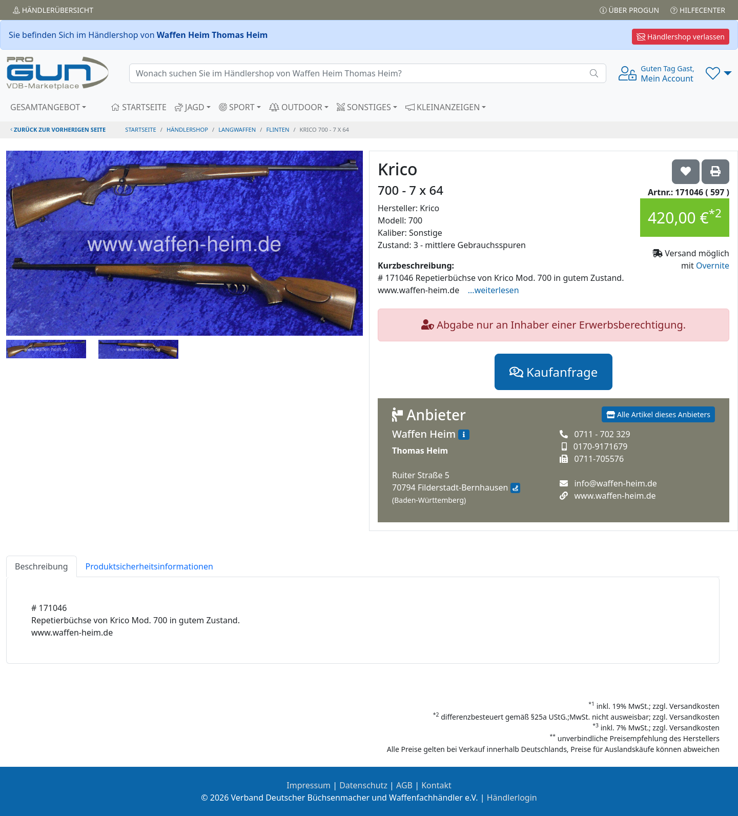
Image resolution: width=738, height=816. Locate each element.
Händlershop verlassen (681, 37)
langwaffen (237, 129)
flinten (278, 129)
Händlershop (187, 129)
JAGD (189, 107)
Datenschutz (363, 785)
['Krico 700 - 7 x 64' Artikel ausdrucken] (715, 171)
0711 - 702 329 (602, 434)
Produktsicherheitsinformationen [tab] (149, 566)
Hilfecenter (697, 10)
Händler (53, 10)
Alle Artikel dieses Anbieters (658, 414)
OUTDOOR (295, 107)
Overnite (712, 265)
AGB (404, 785)
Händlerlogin (512, 797)
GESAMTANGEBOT (45, 107)
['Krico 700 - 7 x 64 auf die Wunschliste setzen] (686, 171)
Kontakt (436, 785)
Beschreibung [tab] (41, 566)
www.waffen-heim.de (614, 495)
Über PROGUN (629, 10)
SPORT (237, 107)
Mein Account (667, 74)
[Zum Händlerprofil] (463, 435)
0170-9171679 (600, 446)
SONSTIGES (364, 107)
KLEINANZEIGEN (442, 107)
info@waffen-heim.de (615, 483)
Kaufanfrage (553, 371)
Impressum (308, 785)
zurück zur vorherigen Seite (58, 129)
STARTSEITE (139, 107)
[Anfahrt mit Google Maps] (515, 488)
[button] (719, 73)
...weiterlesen (493, 290)
